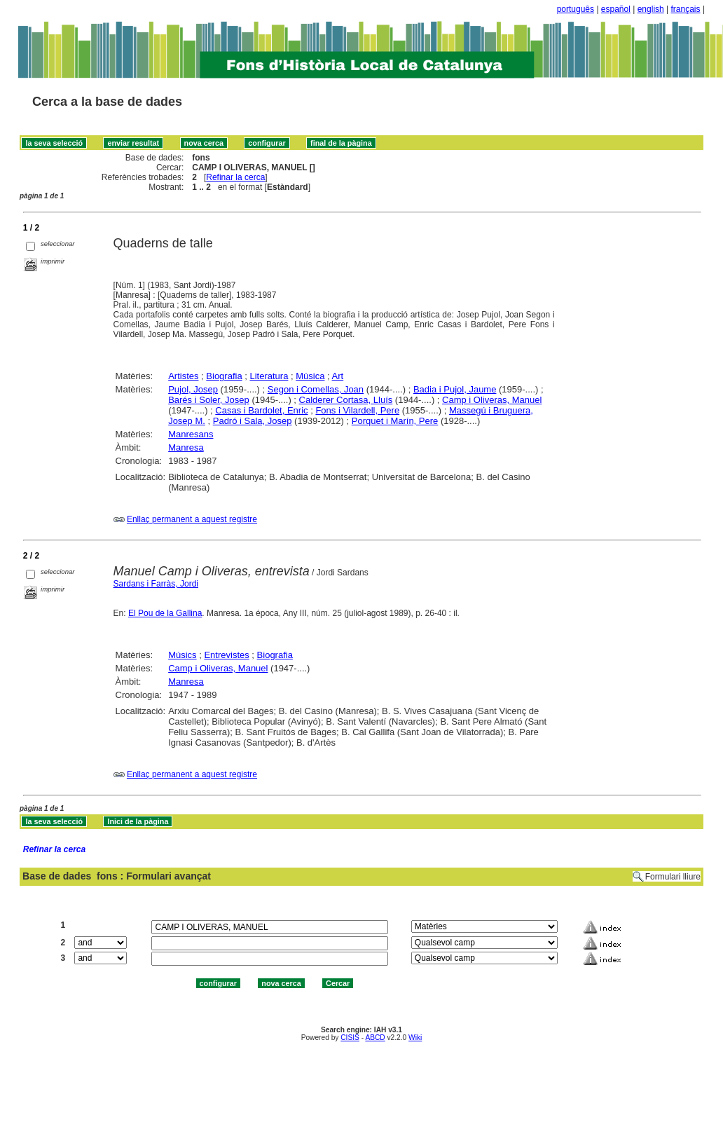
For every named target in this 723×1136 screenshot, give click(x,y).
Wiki (415, 1037)
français (686, 9)
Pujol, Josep (193, 389)
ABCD (375, 1037)
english (651, 9)
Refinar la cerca (235, 177)
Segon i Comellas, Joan (316, 389)
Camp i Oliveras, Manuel (492, 400)
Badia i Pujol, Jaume (455, 389)
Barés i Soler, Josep (208, 400)
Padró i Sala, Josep (252, 421)
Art (338, 376)
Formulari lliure (673, 877)
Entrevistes (226, 655)
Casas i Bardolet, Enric (261, 410)
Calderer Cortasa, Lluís (346, 400)
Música (310, 376)
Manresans (190, 434)
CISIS (349, 1037)
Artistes (183, 376)
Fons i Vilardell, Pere (357, 410)
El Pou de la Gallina (165, 613)
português (575, 9)
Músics (182, 655)
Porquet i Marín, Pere (395, 421)
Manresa (186, 447)
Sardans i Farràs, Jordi (155, 584)
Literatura (268, 376)
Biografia (224, 376)
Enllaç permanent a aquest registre (192, 519)
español (616, 9)
